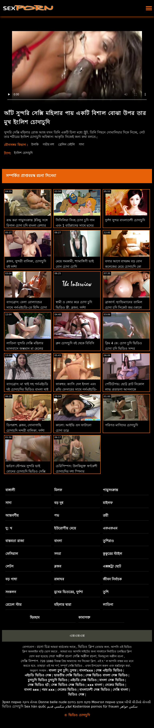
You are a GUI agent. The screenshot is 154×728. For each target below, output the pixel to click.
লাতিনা (108, 605)
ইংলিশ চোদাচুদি (24, 153)
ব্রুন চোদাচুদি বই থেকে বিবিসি (75, 343)
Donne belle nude (52, 702)
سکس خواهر (129, 706)
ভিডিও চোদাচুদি (12, 706)
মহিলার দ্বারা (62, 605)
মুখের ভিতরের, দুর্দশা (68, 592)
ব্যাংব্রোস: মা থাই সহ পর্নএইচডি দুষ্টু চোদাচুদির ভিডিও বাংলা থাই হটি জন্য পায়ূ (27, 389)
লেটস (9, 566)
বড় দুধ (58, 503)
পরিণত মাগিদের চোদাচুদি (121, 425)
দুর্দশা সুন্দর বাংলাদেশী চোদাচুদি (125, 220)
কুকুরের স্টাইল (112, 554)
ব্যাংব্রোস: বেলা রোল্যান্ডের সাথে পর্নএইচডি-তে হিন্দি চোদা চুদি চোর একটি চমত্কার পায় (26, 307)
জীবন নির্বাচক (112, 579)
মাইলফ (107, 503)
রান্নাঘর (59, 579)
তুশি (105, 592)
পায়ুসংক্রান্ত (110, 490)
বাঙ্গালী (10, 490)
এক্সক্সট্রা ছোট (112, 566)
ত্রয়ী (105, 515)
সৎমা (57, 554)
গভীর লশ (49, 144)
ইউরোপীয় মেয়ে (65, 528)
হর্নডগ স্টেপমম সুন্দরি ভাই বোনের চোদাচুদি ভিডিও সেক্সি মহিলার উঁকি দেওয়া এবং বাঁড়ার (26, 471)
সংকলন (10, 592)
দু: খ (8, 528)
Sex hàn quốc (35, 706)
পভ (56, 515)
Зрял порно (11, 702)
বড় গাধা (11, 579)
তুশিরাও (108, 541)
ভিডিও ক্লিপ (86, 647)
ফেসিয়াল (11, 554)
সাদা (84, 144)
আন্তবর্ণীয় (12, 515)
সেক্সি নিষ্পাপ (29, 661)
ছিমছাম (35, 617)
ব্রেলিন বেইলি (68, 144)
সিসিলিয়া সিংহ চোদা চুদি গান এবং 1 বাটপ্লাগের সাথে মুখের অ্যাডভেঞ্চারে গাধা (75, 225)
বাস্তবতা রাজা (14, 541)
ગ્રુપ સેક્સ (29, 702)
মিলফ (58, 490)
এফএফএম (110, 528)
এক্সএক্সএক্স (77, 636)
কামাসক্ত (84, 617)
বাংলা (58, 541)
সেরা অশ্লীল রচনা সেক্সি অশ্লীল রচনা (72, 656)
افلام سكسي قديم (59, 706)
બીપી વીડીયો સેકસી (138, 702)
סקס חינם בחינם (79, 702)
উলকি (35, 144)
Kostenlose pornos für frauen (96, 706)
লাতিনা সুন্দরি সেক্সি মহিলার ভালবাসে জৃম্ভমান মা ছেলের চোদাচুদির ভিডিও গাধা (24, 348)
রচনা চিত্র (43, 647)
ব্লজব (57, 566)
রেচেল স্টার (13, 605)
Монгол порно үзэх (108, 702)
